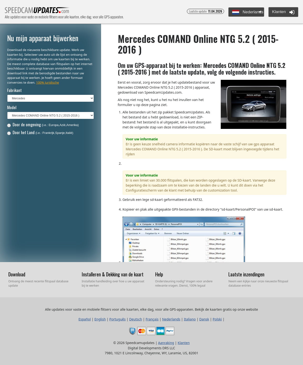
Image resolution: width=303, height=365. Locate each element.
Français (152, 319)
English (100, 319)
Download (16, 274)
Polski (217, 319)
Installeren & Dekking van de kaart (113, 274)
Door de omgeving (43, 124)
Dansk (204, 319)
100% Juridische (47, 82)
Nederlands (247, 12)
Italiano (190, 319)
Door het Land (40, 132)
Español (84, 319)
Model (11, 107)
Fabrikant (14, 90)
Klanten (283, 12)
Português (117, 319)
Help (159, 274)
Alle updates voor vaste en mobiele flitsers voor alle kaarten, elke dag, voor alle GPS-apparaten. (37, 11)
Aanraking (166, 342)
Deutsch (135, 319)
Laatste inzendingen (246, 274)
